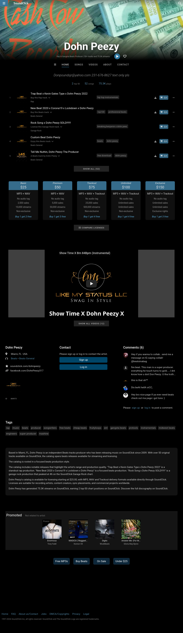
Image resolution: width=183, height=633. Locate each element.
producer (36, 427)
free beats (64, 427)
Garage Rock (36, 131)
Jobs (44, 614)
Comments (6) (133, 347)
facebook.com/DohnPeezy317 (26, 370)
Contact (123, 64)
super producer (28, 433)
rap (8, 427)
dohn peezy (112, 141)
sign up (136, 407)
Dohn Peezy (13, 347)
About (107, 64)
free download (104, 155)
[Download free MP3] (155, 97)
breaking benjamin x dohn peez (112, 126)
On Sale (101, 561)
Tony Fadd (51, 544)
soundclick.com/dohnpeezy (25, 366)
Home (65, 64)
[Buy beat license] (163, 97)
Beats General (36, 116)
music (15, 427)
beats (100, 141)
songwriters (50, 427)
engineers (11, 433)
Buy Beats (81, 561)
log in (147, 407)
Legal (86, 614)
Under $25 (121, 561)
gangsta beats (118, 427)
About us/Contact (28, 614)
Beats (14, 358)
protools (133, 427)
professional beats (117, 112)
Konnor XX (78, 544)
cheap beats (80, 427)
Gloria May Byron (131, 544)
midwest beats (167, 427)
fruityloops (95, 427)
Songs (78, 64)
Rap (32, 101)
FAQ (13, 614)
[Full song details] (173, 97)
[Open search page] (180, 3)
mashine (44, 433)
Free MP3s (61, 561)
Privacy (76, 614)
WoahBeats (104, 544)
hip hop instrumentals (107, 97)
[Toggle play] (10, 97)
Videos (93, 64)
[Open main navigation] (4, 3)
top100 (101, 112)
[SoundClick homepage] (21, 3)
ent (106, 427)
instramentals (148, 427)
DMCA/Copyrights (59, 614)
